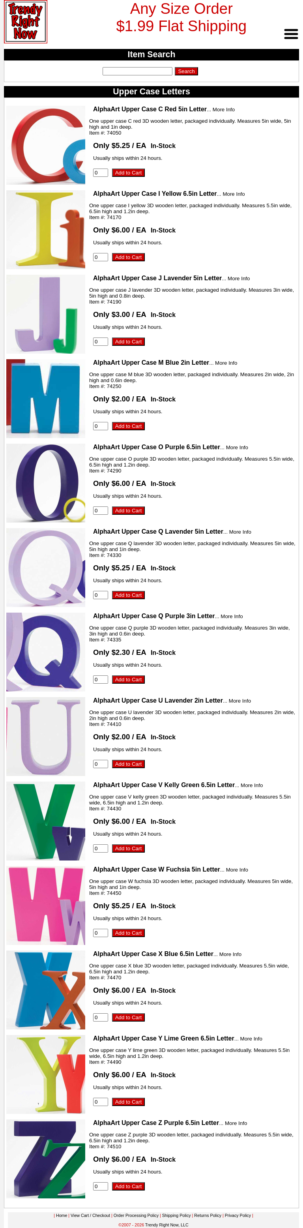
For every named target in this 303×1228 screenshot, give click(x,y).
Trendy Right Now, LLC (167, 1224)
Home (61, 1215)
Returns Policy (207, 1215)
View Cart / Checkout (90, 1215)
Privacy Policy (238, 1215)
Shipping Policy (176, 1215)
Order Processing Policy (136, 1215)
